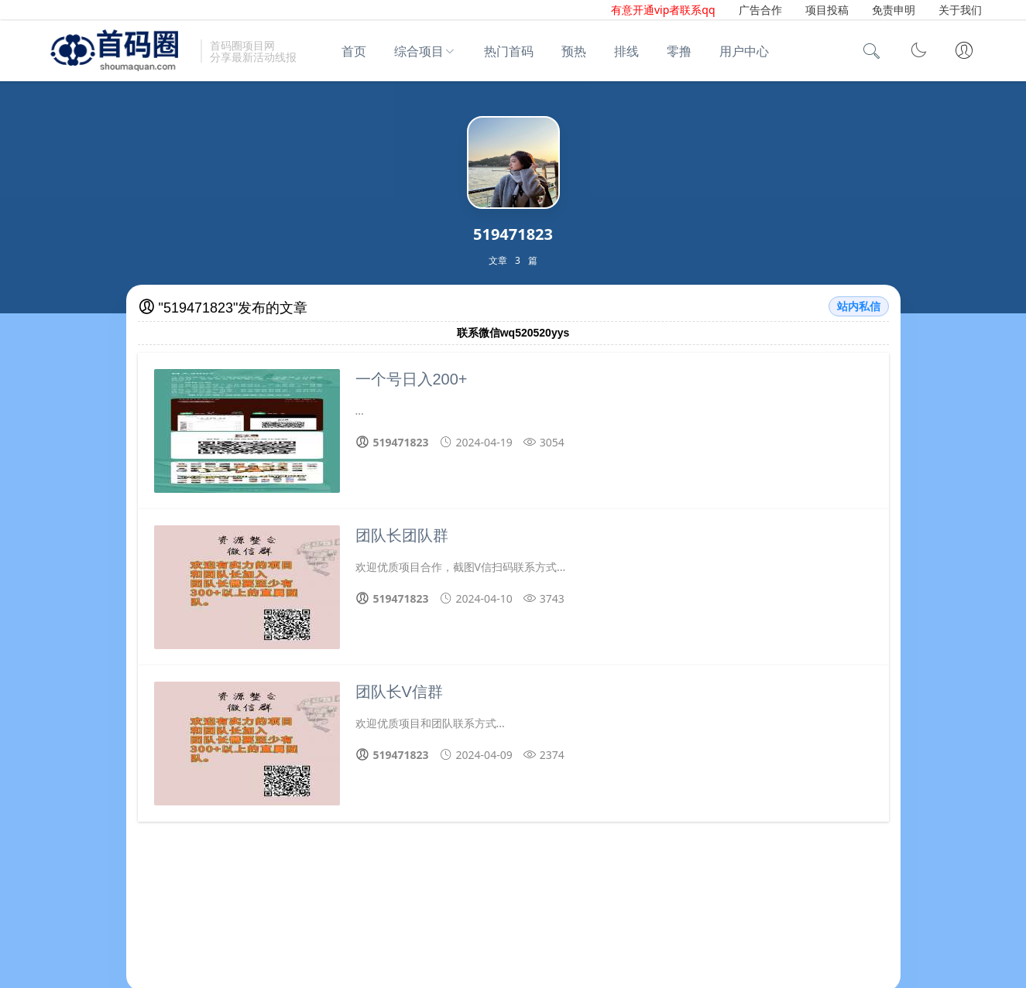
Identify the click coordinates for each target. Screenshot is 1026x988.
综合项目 (419, 51)
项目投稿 (827, 9)
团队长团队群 (401, 535)
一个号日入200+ (411, 379)
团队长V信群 (399, 691)
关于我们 (960, 9)
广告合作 (760, 9)
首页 (353, 51)
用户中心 (744, 51)
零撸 (679, 51)
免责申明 (893, 9)
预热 (573, 51)
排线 (626, 51)
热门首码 (509, 51)
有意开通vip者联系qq (663, 9)
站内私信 (858, 306)
